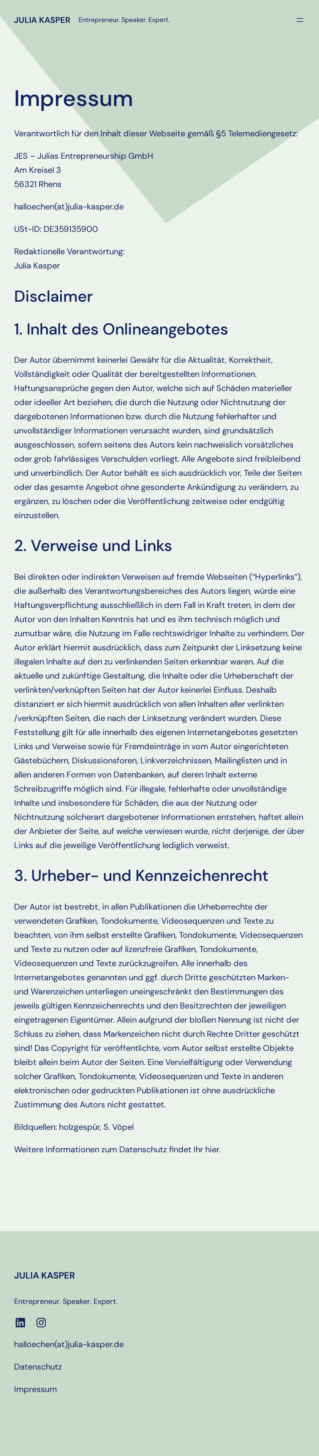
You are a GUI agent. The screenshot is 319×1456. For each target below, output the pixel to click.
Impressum (35, 1389)
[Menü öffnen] (300, 20)
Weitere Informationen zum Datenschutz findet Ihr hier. (117, 1149)
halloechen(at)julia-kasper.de (69, 1344)
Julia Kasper (42, 20)
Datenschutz (38, 1366)
